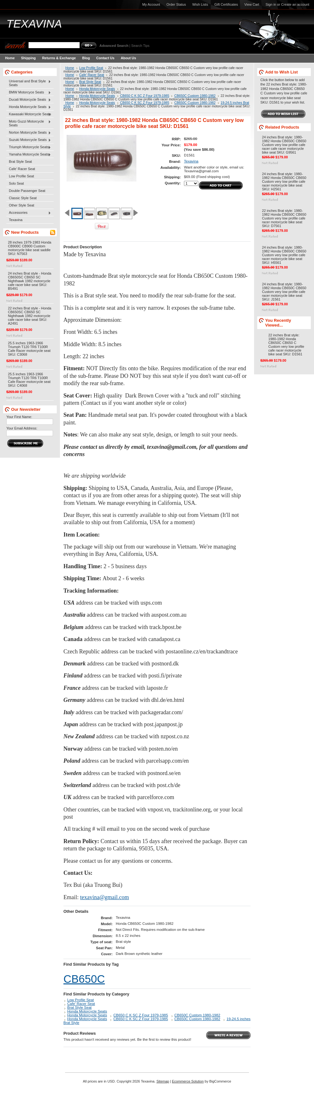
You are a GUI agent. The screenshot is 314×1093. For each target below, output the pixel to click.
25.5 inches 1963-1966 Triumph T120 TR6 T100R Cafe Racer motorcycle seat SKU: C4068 (29, 379)
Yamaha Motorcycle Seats (28, 154)
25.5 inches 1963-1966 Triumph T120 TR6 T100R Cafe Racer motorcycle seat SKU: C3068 (29, 348)
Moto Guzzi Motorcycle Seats (28, 123)
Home (69, 68)
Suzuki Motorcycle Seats (28, 140)
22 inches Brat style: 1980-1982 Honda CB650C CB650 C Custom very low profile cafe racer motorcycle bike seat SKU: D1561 (286, 344)
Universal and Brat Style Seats (28, 83)
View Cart (251, 4)
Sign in (270, 4)
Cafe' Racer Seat (22, 169)
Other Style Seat (21, 205)
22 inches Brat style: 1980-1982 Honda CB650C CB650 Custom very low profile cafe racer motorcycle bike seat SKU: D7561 (284, 218)
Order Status (176, 4)
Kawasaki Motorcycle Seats (28, 114)
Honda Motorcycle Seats (28, 107)
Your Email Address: (21, 428)
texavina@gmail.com (104, 897)
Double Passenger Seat (27, 191)
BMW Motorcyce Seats (28, 92)
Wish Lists (200, 4)
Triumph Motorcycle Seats (28, 147)
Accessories (28, 213)
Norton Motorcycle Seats (28, 132)
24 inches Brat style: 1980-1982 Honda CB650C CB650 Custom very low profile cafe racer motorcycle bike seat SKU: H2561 (284, 181)
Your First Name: (19, 417)
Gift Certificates (226, 4)
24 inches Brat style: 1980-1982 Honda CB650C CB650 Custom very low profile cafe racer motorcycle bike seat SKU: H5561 (284, 254)
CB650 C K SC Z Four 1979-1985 (144, 96)
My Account (151, 4)
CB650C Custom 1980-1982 (194, 96)
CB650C (84, 979)
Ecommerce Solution (188, 1081)
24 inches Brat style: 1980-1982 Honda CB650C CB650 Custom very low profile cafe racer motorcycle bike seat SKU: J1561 (284, 291)
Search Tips (140, 46)
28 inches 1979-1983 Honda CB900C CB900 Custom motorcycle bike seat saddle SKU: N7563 (29, 248)
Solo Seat (16, 183)
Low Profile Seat (21, 176)
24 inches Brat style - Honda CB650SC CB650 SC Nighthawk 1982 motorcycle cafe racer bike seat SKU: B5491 (29, 280)
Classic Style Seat (23, 198)
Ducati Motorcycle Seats (28, 100)
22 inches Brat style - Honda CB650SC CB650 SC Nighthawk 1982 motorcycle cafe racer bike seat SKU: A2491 (29, 315)
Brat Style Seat (20, 161)
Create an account (295, 4)
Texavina (16, 220)
